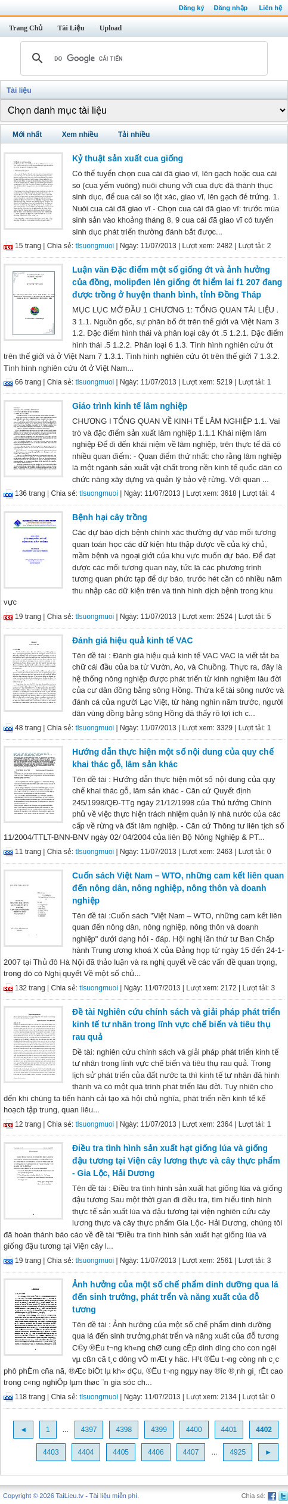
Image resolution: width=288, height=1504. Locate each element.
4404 (86, 1452)
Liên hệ (270, 7)
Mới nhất (27, 134)
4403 (51, 1452)
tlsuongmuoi (95, 246)
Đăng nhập (231, 7)
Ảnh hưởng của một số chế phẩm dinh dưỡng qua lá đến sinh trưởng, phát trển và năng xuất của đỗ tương (175, 1297)
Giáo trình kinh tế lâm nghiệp (129, 406)
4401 (229, 1429)
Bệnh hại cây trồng (109, 517)
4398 (124, 1429)
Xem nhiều (80, 134)
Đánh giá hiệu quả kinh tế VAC (132, 640)
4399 (159, 1429)
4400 (194, 1429)
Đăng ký (192, 7)
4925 (238, 1452)
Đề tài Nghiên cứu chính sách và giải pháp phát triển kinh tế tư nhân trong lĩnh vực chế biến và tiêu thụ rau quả (176, 1024)
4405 (121, 1452)
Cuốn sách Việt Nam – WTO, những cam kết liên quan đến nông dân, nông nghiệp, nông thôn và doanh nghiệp (178, 888)
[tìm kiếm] (142, 58)
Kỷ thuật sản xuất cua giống (127, 158)
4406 (156, 1452)
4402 (264, 1429)
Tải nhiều (134, 134)
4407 (191, 1452)
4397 (89, 1429)
